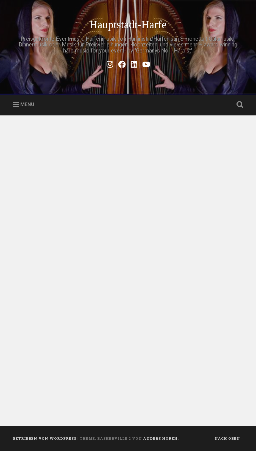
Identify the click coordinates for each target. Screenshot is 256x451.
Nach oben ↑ (229, 438)
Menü (27, 104)
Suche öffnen (238, 104)
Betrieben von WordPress (44, 438)
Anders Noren (160, 438)
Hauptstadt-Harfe (127, 24)
